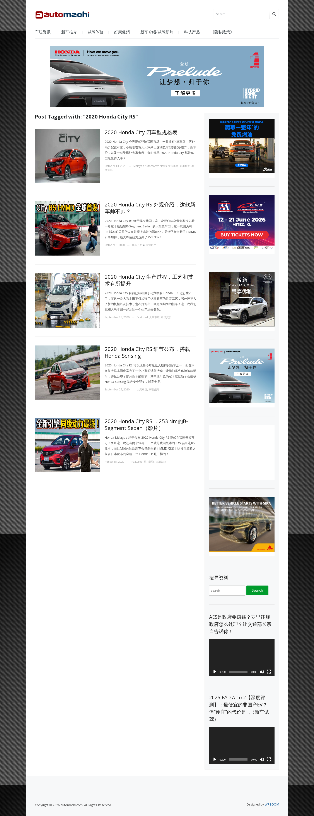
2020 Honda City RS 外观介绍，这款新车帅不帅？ (150, 208)
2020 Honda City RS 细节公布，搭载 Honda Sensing (147, 352)
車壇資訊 (166, 317)
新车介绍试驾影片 (144, 245)
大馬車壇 (173, 166)
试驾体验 (95, 31)
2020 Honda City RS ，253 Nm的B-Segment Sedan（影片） (146, 424)
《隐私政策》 (222, 31)
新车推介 (69, 31)
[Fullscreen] (269, 672)
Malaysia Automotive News (150, 166)
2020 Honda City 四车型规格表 (141, 132)
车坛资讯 (43, 31)
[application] (242, 657)
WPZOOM (272, 804)
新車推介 (185, 166)
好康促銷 (122, 31)
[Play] (215, 672)
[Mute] (262, 672)
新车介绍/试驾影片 (156, 31)
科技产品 (192, 31)
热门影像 (149, 462)
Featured (142, 317)
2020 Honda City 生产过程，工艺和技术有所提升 (149, 280)
